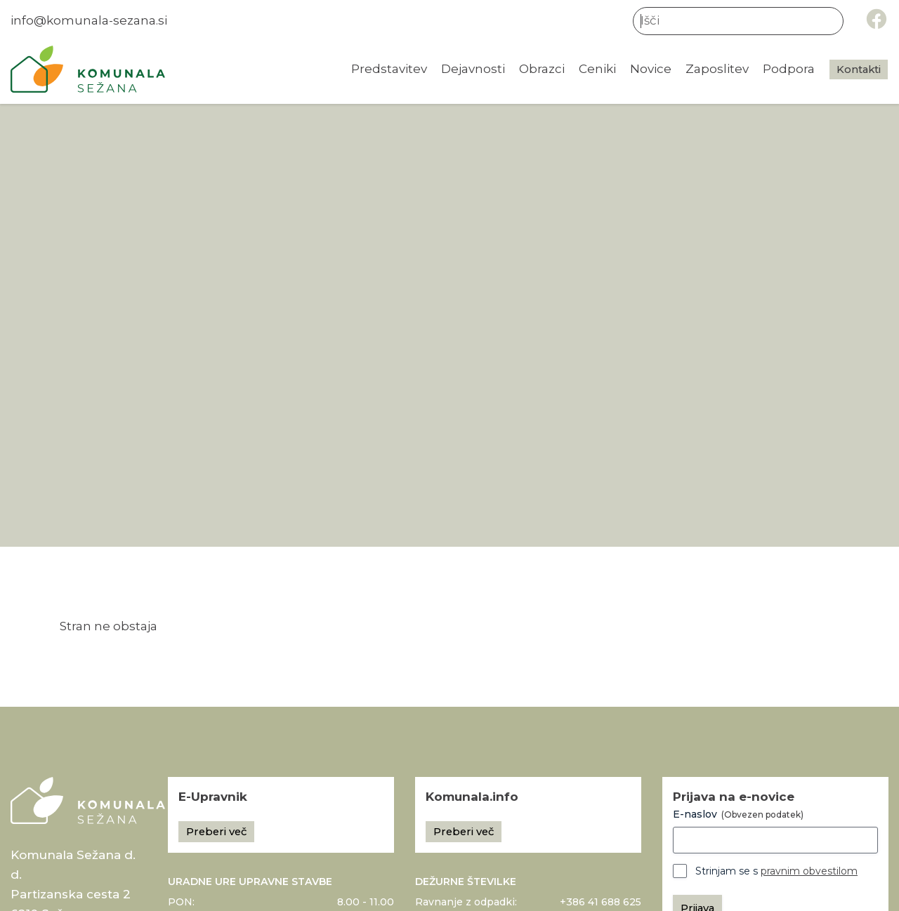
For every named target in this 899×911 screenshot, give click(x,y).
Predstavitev (389, 69)
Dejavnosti (473, 69)
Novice (650, 69)
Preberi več (216, 831)
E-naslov (738, 814)
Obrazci (542, 69)
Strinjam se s (776, 871)
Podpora (789, 69)
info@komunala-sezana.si (89, 20)
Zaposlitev (717, 69)
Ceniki (597, 69)
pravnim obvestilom (809, 871)
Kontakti (858, 69)
